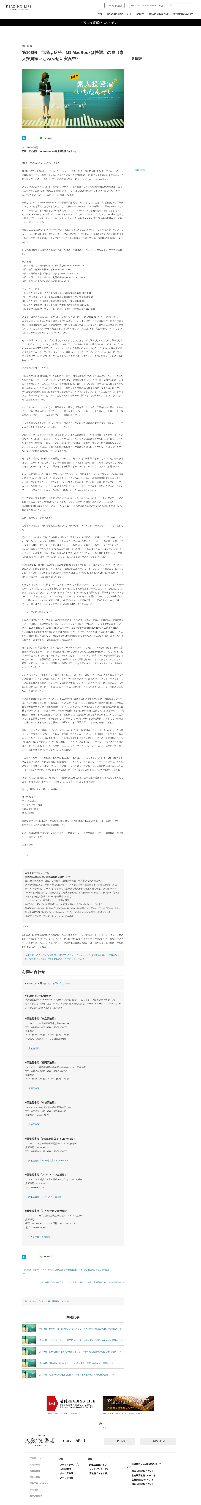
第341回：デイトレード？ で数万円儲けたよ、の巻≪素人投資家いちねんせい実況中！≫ (80, 1336)
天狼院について (39, 1454)
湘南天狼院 (37, 1460)
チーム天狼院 (69, 1469)
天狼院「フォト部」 (102, 1469)
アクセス (121, 1437)
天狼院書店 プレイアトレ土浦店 (44, 1196)
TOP (100, 14)
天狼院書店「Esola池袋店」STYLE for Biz (49, 1160)
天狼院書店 (33, 1048)
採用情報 (36, 1486)
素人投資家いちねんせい (59, 1297)
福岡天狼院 (33, 1088)
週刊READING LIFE (183, 14)
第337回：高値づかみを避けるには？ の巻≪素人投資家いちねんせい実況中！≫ (76, 1371)
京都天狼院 (33, 1124)
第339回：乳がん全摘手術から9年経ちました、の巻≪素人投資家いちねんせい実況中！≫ (80, 1348)
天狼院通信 (68, 1465)
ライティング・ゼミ (102, 1465)
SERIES (140, 14)
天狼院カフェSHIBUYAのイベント (147, 1461)
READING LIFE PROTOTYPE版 (147, 5)
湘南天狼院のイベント (146, 1467)
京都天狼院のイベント (146, 1476)
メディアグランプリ (73, 1460)
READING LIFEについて (119, 14)
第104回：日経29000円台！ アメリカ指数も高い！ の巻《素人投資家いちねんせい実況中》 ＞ (83, 1278)
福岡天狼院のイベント (146, 1480)
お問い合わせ (159, 1437)
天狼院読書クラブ (101, 1460)
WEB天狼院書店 (114, 5)
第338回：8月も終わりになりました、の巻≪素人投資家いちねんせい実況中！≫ (76, 1359)
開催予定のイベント (42, 1479)
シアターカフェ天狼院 (39, 1236)
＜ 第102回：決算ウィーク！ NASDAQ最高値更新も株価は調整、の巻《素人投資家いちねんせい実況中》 (67, 1270)
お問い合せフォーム (63, 983)
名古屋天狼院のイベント (147, 1471)
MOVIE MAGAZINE (159, 14)
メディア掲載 (69, 1473)
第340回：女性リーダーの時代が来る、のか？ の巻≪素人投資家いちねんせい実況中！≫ (80, 1325)
